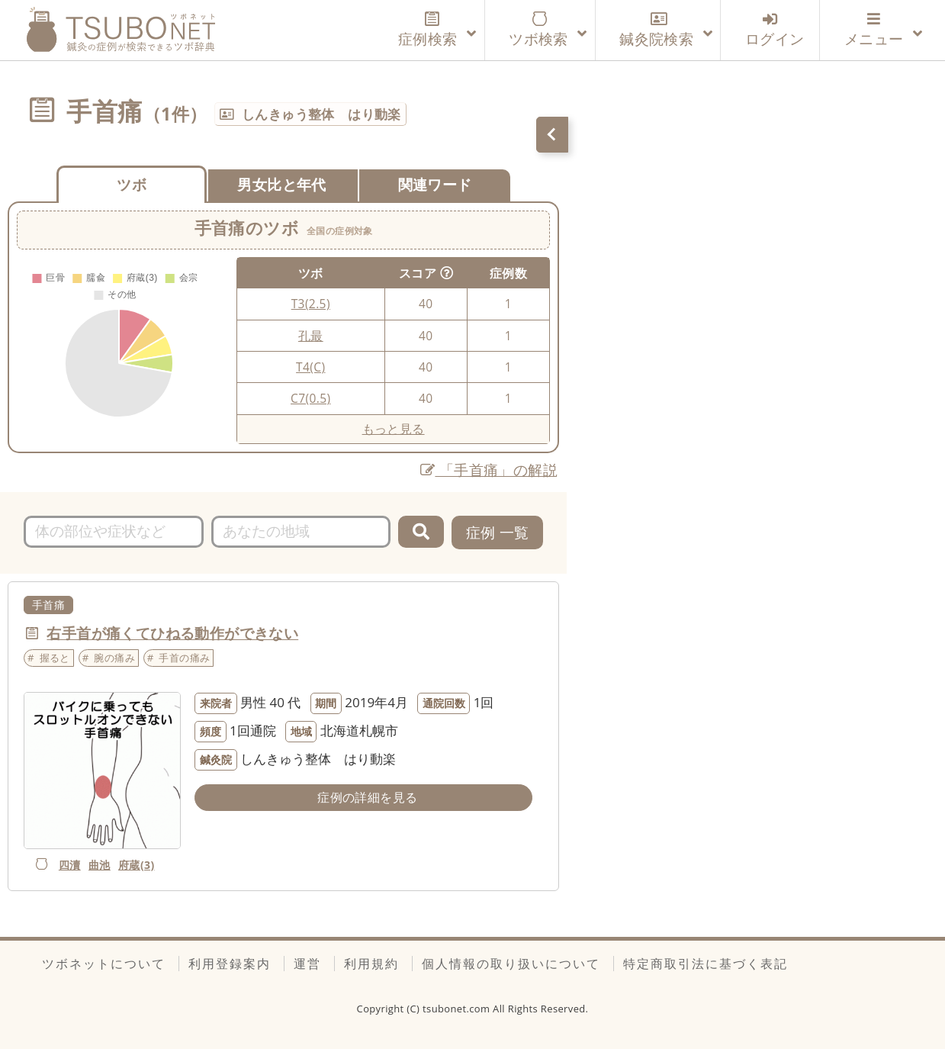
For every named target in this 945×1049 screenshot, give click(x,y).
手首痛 (48, 604)
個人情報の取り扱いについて (511, 963)
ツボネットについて (104, 963)
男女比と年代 (281, 184)
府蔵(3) (136, 865)
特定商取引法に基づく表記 (705, 963)
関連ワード (435, 184)
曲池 (99, 865)
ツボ (131, 184)
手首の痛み (184, 657)
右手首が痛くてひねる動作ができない (172, 633)
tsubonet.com (458, 1008)
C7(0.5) (310, 398)
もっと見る (393, 428)
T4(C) (310, 367)
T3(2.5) (310, 303)
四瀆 (70, 865)
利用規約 (371, 963)
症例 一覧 (497, 532)
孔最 (310, 335)
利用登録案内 (229, 963)
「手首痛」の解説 (489, 469)
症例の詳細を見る (367, 797)
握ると (55, 657)
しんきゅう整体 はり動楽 (321, 114)
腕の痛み (114, 657)
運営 (307, 963)
